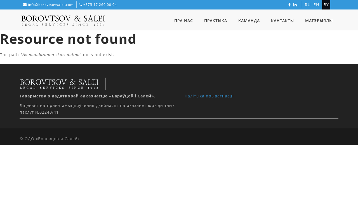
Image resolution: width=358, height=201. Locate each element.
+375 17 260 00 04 (100, 4)
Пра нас (183, 20)
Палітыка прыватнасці (209, 96)
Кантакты (282, 20)
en (316, 4)
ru (308, 4)
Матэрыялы (319, 20)
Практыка (215, 20)
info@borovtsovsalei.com (51, 4)
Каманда (249, 20)
